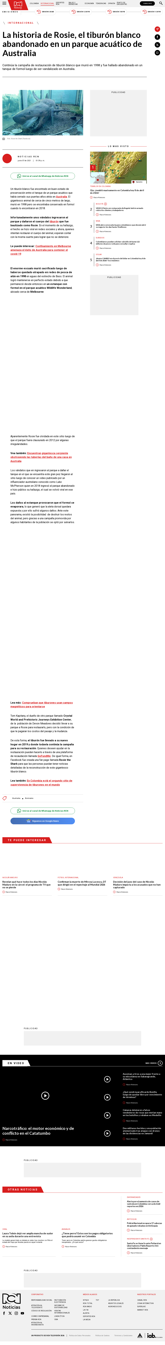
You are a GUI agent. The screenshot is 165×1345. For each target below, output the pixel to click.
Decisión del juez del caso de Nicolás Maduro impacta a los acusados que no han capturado (137, 884)
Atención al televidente (36, 1201)
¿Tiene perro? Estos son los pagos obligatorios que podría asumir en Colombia (87, 1129)
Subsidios (100, 238)
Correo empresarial (40, 1210)
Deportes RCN (60, 3)
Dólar (99, 254)
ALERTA (86, 1207)
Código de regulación (41, 1205)
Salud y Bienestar (73, 3)
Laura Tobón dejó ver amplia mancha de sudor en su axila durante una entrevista (27, 1129)
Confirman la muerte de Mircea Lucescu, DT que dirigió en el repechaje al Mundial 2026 (82, 883)
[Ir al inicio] (18, 5)
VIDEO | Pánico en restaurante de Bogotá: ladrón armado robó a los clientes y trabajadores (119, 209)
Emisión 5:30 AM (45, 12)
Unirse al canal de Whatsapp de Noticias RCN (42, 176)
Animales (29, 798)
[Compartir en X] (157, 45)
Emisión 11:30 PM (152, 12)
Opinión (111, 3)
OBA (56, 1214)
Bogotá (99, 204)
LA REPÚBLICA (114, 1194)
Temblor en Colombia (100, 186)
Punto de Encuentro (122, 3)
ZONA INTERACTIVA (145, 1197)
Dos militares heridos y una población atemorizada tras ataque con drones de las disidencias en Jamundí (142, 1025)
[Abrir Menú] (4, 3)
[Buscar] (161, 3)
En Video (16, 957)
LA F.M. (86, 1204)
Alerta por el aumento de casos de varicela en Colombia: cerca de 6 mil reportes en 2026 (143, 1098)
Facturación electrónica (60, 1195)
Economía (89, 3)
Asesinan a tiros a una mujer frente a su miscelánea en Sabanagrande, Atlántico (141, 971)
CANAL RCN (147, 3)
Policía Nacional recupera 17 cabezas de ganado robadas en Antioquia (144, 1118)
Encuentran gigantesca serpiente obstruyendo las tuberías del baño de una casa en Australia (41, 457)
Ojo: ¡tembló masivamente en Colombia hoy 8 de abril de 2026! (117, 191)
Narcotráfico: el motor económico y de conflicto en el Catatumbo (38, 1025)
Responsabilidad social (41, 1194)
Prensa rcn (36, 1214)
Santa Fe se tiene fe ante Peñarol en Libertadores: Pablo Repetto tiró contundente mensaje (144, 1140)
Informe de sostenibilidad (61, 1201)
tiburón (54, 221)
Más (154, 957)
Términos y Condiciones (123, 1229)
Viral (4, 1123)
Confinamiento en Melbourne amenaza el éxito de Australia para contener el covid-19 (40, 250)
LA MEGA (86, 1214)
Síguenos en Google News (43, 821)
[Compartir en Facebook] (157, 37)
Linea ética (59, 1210)
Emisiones (10, 12)
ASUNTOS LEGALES (115, 1197)
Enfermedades (133, 1091)
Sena (98, 221)
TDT (97, 1194)
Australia (61, 196)
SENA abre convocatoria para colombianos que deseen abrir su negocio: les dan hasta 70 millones (121, 226)
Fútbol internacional (68, 878)
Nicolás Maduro (10, 878)
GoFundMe (44, 756)
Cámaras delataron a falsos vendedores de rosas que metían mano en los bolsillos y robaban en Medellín (142, 1007)
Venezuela (118, 878)
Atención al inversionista (37, 1218)
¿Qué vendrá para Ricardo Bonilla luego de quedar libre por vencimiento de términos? (142, 989)
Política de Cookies (102, 1229)
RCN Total (87, 1197)
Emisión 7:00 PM (116, 12)
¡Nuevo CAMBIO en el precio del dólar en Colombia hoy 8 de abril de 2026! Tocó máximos (121, 259)
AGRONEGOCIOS (114, 1201)
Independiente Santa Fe (138, 1133)
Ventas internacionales (62, 1206)
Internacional (47, 3)
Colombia (34, 3)
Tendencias (101, 3)
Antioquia (131, 1113)
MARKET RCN (142, 1204)
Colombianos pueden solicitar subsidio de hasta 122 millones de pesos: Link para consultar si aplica (118, 243)
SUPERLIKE (141, 1201)
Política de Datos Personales (80, 1229)
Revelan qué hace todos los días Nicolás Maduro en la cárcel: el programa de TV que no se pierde (26, 884)
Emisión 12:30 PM (81, 12)
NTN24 (86, 1194)
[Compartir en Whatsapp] (157, 52)
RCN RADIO (87, 1201)
